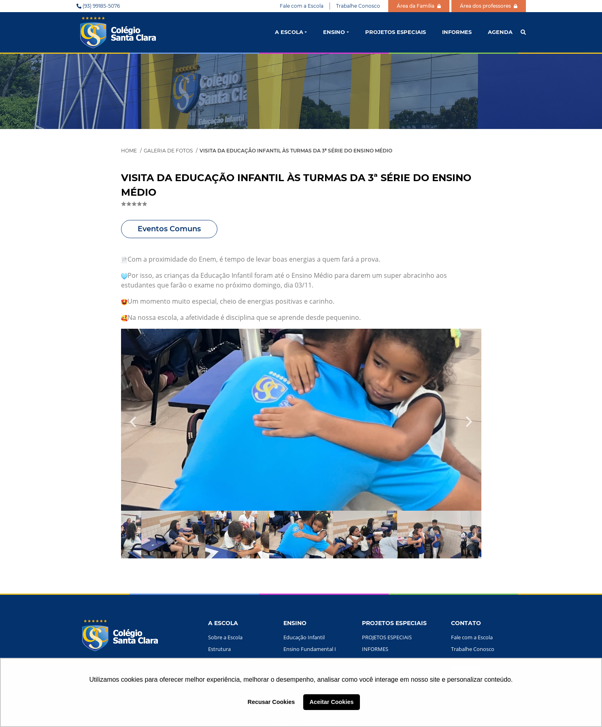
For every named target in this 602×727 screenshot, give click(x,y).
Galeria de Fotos (168, 151)
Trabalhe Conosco (358, 6)
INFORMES (457, 32)
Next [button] (469, 420)
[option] (301, 420)
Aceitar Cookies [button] (332, 702)
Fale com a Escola (301, 6)
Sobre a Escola (225, 637)
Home (129, 151)
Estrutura (219, 649)
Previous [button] (133, 424)
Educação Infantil (304, 637)
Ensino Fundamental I (309, 649)
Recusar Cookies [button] (271, 702)
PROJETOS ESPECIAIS (395, 32)
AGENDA (500, 32)
